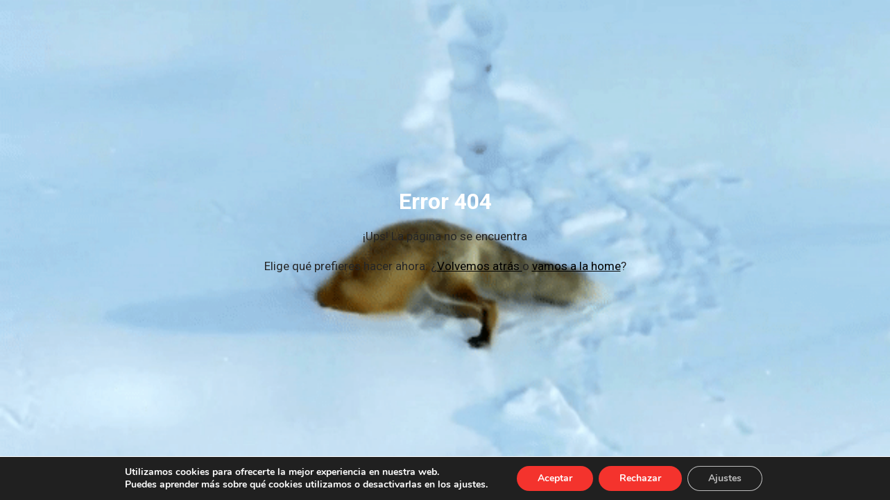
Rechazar (640, 478)
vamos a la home (576, 266)
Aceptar (555, 478)
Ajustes (725, 478)
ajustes (470, 484)
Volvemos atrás (479, 266)
